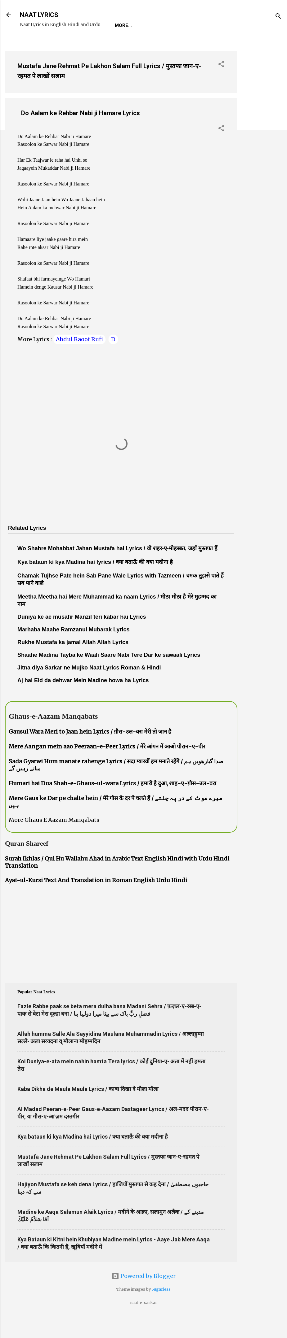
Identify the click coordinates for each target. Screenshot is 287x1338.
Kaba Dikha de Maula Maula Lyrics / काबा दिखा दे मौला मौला (88, 1108)
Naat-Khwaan (99, 44)
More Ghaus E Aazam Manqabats (54, 839)
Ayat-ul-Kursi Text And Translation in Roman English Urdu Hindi (96, 899)
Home (31, 44)
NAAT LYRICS (39, 15)
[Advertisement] (262, 158)
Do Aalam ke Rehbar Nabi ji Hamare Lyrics (80, 132)
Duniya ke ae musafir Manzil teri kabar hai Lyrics (81, 636)
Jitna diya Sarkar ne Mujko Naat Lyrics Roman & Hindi (89, 687)
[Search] (278, 16)
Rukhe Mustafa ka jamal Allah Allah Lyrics (72, 661)
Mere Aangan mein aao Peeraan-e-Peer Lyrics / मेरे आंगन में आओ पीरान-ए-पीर (107, 765)
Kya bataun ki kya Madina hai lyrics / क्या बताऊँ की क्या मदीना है (95, 581)
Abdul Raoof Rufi (79, 358)
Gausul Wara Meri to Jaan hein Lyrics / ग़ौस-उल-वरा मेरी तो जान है (90, 750)
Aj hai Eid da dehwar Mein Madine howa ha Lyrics (83, 699)
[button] (221, 84)
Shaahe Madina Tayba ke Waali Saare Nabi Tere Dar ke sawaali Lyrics (108, 674)
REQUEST (60, 44)
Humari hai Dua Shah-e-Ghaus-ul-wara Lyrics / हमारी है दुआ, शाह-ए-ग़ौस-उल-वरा (112, 802)
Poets (165, 44)
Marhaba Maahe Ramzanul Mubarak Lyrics (73, 649)
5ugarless (161, 1308)
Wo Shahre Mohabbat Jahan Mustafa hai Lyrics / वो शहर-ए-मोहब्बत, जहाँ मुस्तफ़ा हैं (117, 567)
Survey (137, 44)
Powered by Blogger (144, 1295)
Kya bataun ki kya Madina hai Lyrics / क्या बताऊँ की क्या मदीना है (92, 1156)
